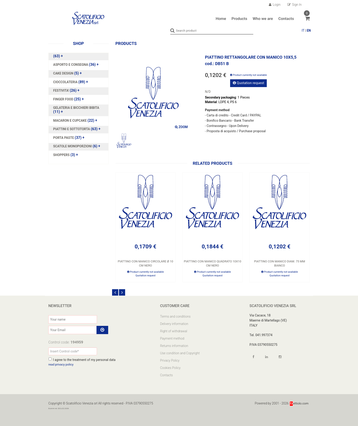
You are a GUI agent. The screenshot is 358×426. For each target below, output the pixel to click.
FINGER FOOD (63, 99)
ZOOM (181, 127)
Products (239, 18)
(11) (76, 109)
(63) (58, 56)
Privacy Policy (169, 360)
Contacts (286, 18)
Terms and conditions (175, 316)
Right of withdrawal (173, 331)
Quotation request (248, 83)
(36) (76, 64)
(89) (70, 82)
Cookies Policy (170, 367)
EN (309, 30)
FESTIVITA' (61, 90)
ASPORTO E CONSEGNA (71, 64)
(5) (67, 73)
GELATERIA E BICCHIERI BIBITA (76, 107)
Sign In (294, 4)
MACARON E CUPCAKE (70, 120)
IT (303, 30)
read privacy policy (61, 364)
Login (275, 4)
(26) (66, 90)
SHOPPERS (61, 155)
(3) (65, 155)
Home (221, 18)
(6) (76, 146)
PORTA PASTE (64, 137)
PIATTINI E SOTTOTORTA (72, 129)
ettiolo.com (298, 403)
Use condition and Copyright (180, 353)
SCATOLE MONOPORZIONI (73, 146)
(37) (68, 137)
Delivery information (174, 323)
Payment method (172, 338)
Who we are (263, 18)
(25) (68, 99)
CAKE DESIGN (63, 73)
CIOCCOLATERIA (65, 82)
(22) (75, 120)
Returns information (174, 345)
